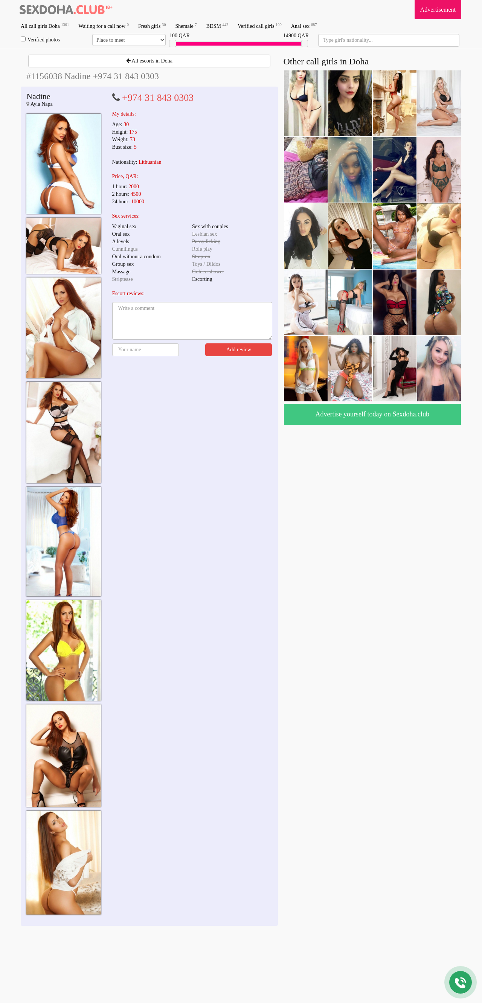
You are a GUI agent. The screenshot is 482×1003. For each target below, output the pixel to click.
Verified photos (40, 40)
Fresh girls (152, 26)
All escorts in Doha (149, 61)
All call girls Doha (45, 26)
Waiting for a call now (103, 26)
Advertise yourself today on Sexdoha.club (372, 414)
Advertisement (438, 9)
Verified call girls (259, 26)
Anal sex (304, 26)
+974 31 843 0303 (158, 97)
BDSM (217, 26)
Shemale (186, 26)
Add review (238, 349)
